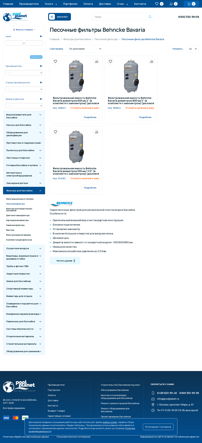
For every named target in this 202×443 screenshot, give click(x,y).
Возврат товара (56, 410)
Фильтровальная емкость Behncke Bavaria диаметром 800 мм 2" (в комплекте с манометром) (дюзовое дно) (131, 101)
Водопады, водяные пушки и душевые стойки (22, 257)
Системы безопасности (19, 328)
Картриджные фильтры (17, 220)
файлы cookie (110, 422)
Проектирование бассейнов (116, 416)
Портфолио (70, 3)
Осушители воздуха (17, 248)
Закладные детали (17, 183)
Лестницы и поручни (18, 157)
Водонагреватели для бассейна (18, 116)
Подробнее (90, 117)
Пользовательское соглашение (73, 436)
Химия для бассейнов (18, 281)
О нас (120, 3)
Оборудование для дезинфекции (17, 134)
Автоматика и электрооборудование (19, 174)
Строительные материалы (21, 343)
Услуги (49, 3)
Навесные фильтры (15, 225)
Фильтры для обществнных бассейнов (19, 209)
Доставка (105, 3)
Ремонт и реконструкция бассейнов (120, 403)
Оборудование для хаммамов (22, 351)
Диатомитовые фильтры (18, 215)
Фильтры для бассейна (19, 190)
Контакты (140, 3)
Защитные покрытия (18, 273)
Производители (29, 3)
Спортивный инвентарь (19, 288)
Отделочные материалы (20, 336)
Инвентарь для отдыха (19, 296)
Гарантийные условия (59, 415)
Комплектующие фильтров (19, 240)
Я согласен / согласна (158, 427)
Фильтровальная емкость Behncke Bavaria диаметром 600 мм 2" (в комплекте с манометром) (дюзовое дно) (76, 101)
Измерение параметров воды (22, 313)
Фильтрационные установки (19, 199)
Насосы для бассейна (18, 125)
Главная (8, 3)
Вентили (10, 230)
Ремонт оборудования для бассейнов (115, 410)
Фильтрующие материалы (18, 235)
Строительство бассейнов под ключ (120, 384)
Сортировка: (57, 48)
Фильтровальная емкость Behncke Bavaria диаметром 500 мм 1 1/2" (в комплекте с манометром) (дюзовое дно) (76, 171)
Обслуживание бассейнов (115, 390)
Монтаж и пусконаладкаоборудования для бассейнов (116, 397)
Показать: (178, 48)
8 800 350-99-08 (188, 17)
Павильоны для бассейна (20, 321)
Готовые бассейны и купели (22, 165)
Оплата (88, 3)
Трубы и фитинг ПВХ (17, 266)
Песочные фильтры (15, 204)
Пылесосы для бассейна (20, 150)
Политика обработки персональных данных (26, 436)
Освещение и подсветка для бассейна (22, 305)
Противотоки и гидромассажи (23, 142)
